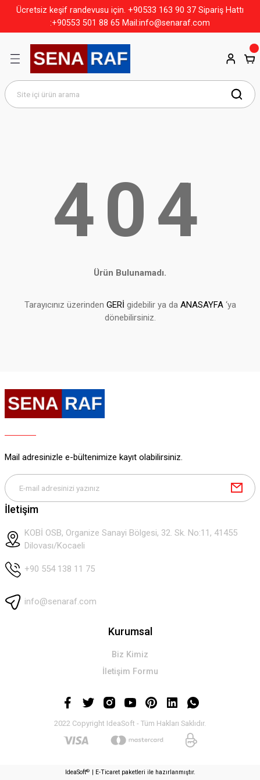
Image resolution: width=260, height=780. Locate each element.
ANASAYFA (201, 305)
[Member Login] (231, 59)
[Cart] (249, 59)
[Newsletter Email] (130, 488)
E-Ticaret (107, 772)
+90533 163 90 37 (162, 10)
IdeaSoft (77, 772)
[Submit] (236, 488)
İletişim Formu (130, 671)
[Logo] (80, 58)
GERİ (115, 305)
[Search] (130, 94)
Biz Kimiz (130, 655)
